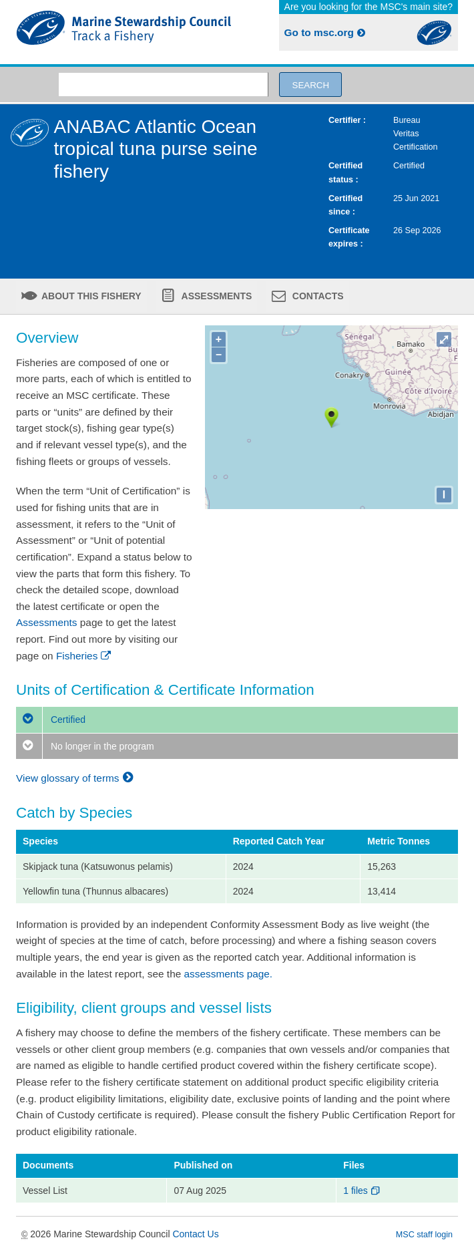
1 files (362, 1190)
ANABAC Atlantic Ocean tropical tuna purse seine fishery (156, 149)
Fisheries (84, 655)
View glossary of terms (76, 778)
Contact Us (195, 1234)
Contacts (317, 296)
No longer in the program (85, 746)
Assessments (215, 296)
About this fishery (90, 296)
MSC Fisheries (124, 32)
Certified (50, 719)
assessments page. (228, 973)
